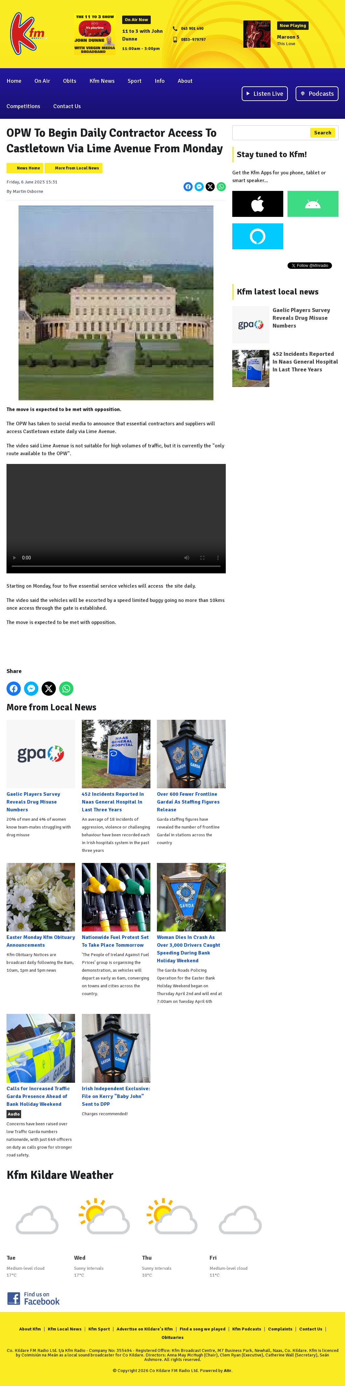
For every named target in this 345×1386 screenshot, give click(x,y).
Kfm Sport (99, 1329)
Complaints (280, 1329)
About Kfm (30, 1329)
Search (322, 133)
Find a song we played (202, 1329)
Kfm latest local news (278, 292)
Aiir (227, 1370)
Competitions (23, 106)
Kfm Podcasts (246, 1329)
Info (160, 80)
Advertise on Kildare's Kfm (145, 1329)
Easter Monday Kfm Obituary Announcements (40, 905)
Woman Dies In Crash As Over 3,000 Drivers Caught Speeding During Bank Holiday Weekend (191, 913)
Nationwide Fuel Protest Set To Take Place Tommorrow (116, 905)
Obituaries (172, 1337)
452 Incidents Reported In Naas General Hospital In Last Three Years (116, 766)
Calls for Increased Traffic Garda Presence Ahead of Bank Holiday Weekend (40, 1060)
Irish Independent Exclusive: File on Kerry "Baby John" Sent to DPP (116, 1060)
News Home (28, 168)
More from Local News (77, 168)
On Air (42, 80)
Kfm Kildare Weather (60, 1175)
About (185, 80)
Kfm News (102, 80)
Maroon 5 (288, 37)
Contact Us (67, 106)
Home (13, 80)
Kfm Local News (65, 1329)
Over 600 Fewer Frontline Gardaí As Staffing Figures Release (191, 766)
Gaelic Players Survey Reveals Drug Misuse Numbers (40, 766)
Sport (135, 80)
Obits (69, 80)
